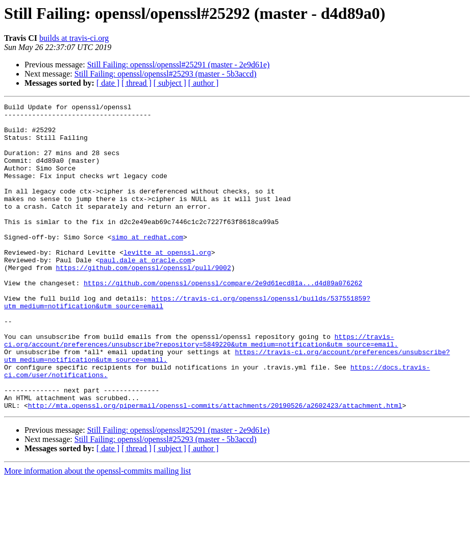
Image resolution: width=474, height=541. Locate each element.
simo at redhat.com (147, 264)
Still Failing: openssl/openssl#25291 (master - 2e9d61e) (178, 64)
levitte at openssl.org (167, 282)
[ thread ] (136, 83)
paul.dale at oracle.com (145, 292)
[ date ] (107, 83)
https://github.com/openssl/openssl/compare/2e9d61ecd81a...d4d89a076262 (223, 319)
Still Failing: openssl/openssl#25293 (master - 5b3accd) (165, 73)
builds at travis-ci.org (74, 38)
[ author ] (203, 83)
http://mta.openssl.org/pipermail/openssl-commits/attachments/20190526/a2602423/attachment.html (215, 466)
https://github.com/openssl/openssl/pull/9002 (143, 301)
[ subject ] (170, 83)
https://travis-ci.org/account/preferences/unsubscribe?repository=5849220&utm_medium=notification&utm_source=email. (201, 388)
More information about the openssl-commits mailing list (97, 532)
